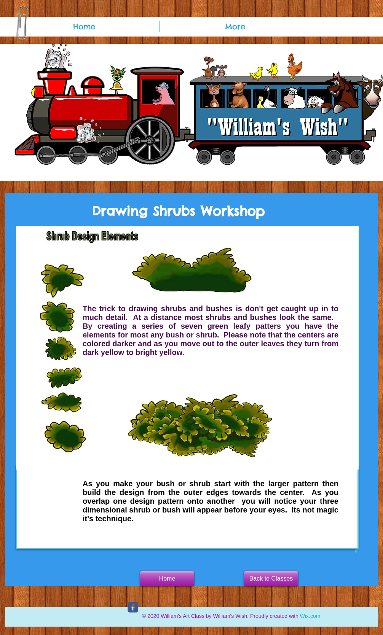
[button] (167, 578)
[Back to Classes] (271, 578)
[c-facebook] (133, 607)
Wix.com (310, 616)
